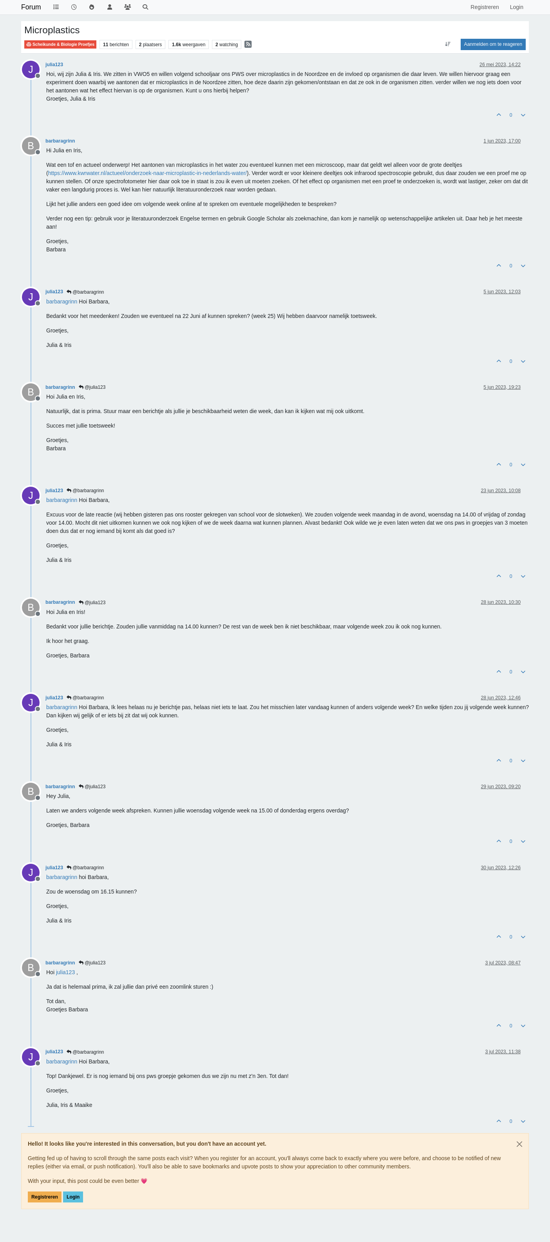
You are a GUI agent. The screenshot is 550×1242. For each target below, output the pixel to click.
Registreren (44, 1197)
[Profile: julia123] (65, 972)
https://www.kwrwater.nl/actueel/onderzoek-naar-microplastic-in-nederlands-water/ (147, 173)
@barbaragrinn (85, 292)
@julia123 (92, 387)
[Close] (519, 1144)
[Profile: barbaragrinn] (61, 301)
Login (73, 1197)
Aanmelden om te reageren (493, 44)
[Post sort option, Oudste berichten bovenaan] (447, 44)
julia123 (54, 64)
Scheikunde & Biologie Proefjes (60, 44)
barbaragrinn (60, 141)
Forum (31, 7)
